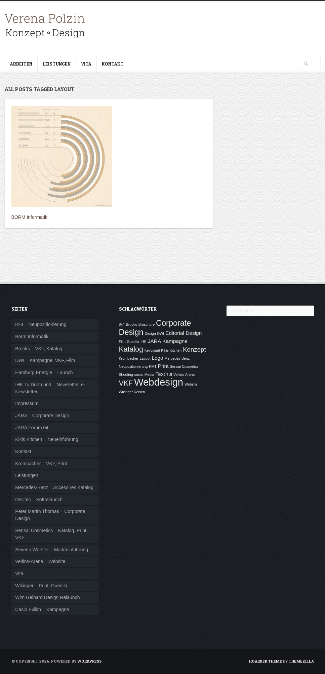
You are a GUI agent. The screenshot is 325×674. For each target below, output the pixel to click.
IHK (143, 342)
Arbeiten (21, 64)
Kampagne (175, 341)
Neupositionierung (133, 366)
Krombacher (128, 358)
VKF (126, 383)
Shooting (126, 374)
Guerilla (133, 342)
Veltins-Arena (184, 374)
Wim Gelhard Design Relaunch (47, 597)
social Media (144, 374)
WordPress (89, 661)
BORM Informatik (29, 217)
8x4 (122, 324)
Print (163, 366)
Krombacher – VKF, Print (41, 463)
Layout (144, 358)
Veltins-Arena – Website (40, 561)
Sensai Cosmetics (184, 366)
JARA (154, 341)
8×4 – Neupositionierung (40, 324)
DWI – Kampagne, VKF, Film (45, 360)
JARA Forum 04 (31, 427)
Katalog (131, 349)
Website (191, 384)
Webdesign (158, 382)
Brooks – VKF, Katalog (38, 348)
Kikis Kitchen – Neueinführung (46, 439)
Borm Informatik (31, 336)
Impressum (26, 403)
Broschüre (146, 324)
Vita (86, 64)
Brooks (131, 324)
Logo (157, 358)
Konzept (194, 349)
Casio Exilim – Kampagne (42, 609)
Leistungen (57, 64)
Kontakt (113, 64)
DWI (160, 333)
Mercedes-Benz (177, 358)
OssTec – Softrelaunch (39, 499)
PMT (153, 366)
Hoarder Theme (265, 661)
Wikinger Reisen (132, 392)
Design (150, 333)
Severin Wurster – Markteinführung (51, 549)
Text (160, 374)
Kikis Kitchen (171, 350)
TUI (169, 374)
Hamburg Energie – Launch (44, 372)
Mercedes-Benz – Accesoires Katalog (54, 487)
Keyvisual (152, 350)
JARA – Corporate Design (42, 415)
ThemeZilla (301, 661)
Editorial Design (183, 333)
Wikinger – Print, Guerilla (41, 585)
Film (122, 342)
